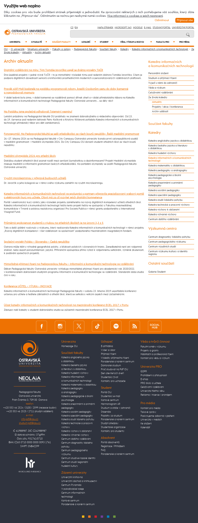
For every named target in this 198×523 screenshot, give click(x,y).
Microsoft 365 (123, 27)
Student (106, 42)
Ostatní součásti (161, 264)
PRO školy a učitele (151, 383)
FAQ (103, 450)
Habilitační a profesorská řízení (157, 354)
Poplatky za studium (111, 415)
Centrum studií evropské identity (78, 458)
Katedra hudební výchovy (162, 153)
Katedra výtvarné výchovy (162, 214)
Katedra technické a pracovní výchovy (169, 205)
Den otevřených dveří (112, 373)
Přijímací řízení (108, 354)
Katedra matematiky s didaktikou (166, 166)
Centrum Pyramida (71, 485)
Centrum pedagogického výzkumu (167, 242)
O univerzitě (17, 49)
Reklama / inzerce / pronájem (156, 395)
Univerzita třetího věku (152, 391)
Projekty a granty (150, 350)
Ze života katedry (157, 97)
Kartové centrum (70, 500)
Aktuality (27, 52)
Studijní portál (162, 27)
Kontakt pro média (150, 408)
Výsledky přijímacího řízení (115, 358)
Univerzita (18, 42)
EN (76, 27)
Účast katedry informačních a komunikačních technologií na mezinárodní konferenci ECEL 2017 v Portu (66, 305)
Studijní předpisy (109, 423)
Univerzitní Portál (183, 27)
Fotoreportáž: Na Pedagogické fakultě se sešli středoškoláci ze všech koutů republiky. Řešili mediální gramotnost (71, 133)
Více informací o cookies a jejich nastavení (135, 15)
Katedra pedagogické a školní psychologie (164, 176)
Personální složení (158, 73)
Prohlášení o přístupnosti (154, 375)
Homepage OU (69, 346)
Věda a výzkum (156, 88)
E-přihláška (107, 346)
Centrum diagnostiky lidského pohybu (169, 237)
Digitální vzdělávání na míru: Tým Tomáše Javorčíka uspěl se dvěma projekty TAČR (53, 70)
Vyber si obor (108, 350)
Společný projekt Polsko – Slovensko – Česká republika (36, 241)
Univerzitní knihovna (72, 477)
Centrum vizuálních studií (162, 247)
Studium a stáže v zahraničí (115, 408)
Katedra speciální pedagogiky (164, 195)
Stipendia (106, 412)
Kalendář (145, 427)
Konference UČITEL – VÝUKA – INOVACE (28, 286)
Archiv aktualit (43, 52)
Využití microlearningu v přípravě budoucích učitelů (35, 178)
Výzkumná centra (162, 229)
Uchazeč (88, 42)
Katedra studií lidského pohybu (165, 200)
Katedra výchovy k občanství (163, 210)
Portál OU (106, 392)
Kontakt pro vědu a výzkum (155, 358)
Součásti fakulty (64, 42)
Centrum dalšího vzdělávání (163, 219)
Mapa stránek (105, 27)
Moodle (138, 27)
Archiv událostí (160, 111)
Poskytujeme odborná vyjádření (157, 416)
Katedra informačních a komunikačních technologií (160, 49)
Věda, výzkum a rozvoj (136, 42)
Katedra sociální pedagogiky (164, 190)
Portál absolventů (110, 442)
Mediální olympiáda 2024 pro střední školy (30, 155)
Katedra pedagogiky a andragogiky (167, 170)
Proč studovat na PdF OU (114, 369)
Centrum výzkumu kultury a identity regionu (168, 252)
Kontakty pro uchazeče (113, 381)
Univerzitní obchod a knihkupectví (79, 481)
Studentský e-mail (110, 396)
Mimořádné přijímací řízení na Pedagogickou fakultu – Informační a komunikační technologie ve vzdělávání (69, 264)
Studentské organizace (113, 427)
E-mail (147, 27)
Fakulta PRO (165, 42)
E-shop (144, 379)
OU (6, 49)
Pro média (184, 42)
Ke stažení (146, 423)
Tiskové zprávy (148, 412)
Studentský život (109, 377)
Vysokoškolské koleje (72, 489)
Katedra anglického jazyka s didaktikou (170, 141)
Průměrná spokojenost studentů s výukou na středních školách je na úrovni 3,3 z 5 (53, 222)
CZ (72, 27)
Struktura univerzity (38, 49)
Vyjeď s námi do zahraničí (162, 83)
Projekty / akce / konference (167, 107)
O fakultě (39, 42)
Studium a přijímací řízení (162, 78)
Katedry (124, 49)
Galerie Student (156, 272)
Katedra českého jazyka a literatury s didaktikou (167, 147)
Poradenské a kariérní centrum (78, 504)
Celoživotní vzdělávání (160, 93)
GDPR (144, 371)
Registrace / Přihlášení (113, 446)
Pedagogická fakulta (85, 49)
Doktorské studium (111, 365)
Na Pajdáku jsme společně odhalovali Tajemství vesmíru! (38, 111)
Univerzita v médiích (151, 419)
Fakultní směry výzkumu (153, 346)
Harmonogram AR (110, 404)
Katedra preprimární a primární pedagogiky (165, 184)
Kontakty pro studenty (112, 431)
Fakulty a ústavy (61, 49)
